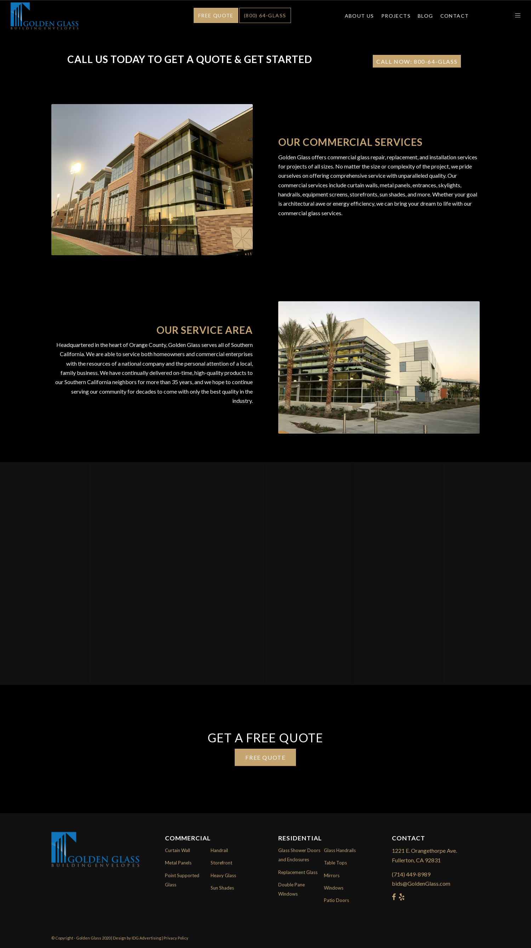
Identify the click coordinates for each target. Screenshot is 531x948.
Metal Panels (178, 863)
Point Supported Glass (182, 880)
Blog (425, 16)
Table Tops (335, 863)
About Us (359, 16)
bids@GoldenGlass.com (421, 883)
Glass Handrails (340, 850)
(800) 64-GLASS (265, 15)
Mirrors (331, 875)
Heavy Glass (223, 875)
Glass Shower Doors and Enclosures (299, 854)
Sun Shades (222, 888)
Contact (454, 16)
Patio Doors (336, 900)
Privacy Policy (176, 938)
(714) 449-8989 (411, 874)
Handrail (219, 850)
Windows (333, 888)
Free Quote (216, 15)
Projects (396, 16)
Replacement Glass (298, 872)
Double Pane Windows (291, 889)
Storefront (221, 863)
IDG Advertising (146, 938)
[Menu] (515, 16)
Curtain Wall (177, 850)
